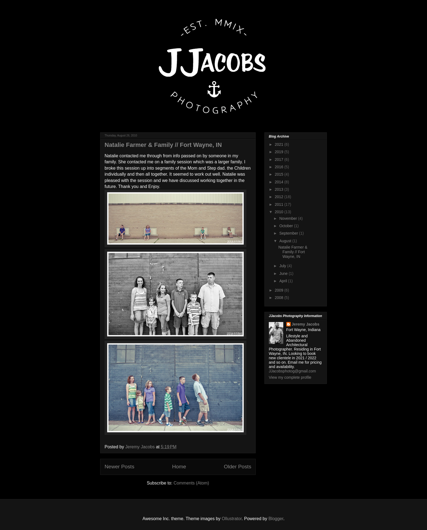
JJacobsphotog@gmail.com (292, 371)
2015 (279, 174)
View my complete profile (290, 377)
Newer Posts (119, 466)
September (289, 233)
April (283, 281)
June (283, 273)
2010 (279, 212)
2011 (279, 204)
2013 (279, 189)
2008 (279, 297)
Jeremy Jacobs (305, 324)
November (288, 218)
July (283, 266)
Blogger (276, 518)
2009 (279, 290)
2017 (279, 159)
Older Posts (237, 466)
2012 (279, 197)
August (285, 241)
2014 (279, 182)
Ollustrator (232, 518)
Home (179, 466)
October (286, 226)
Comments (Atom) (191, 483)
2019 (279, 152)
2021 (279, 144)
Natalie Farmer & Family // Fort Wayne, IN (163, 144)
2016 (279, 167)
